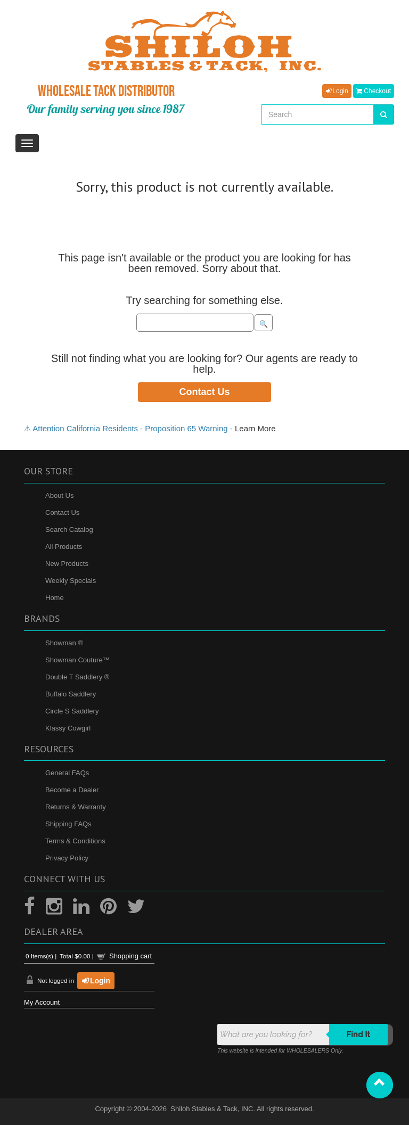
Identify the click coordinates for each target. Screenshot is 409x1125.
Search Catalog (69, 529)
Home (54, 598)
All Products (63, 547)
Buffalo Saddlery (70, 694)
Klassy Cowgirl (68, 728)
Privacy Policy (66, 858)
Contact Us (204, 392)
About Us (59, 495)
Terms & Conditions (75, 841)
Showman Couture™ (77, 660)
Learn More (255, 428)
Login (336, 91)
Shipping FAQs (68, 824)
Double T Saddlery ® (77, 677)
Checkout (373, 91)
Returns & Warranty (75, 807)
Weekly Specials (70, 581)
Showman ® (64, 643)
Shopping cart (130, 956)
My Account (42, 1002)
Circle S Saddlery (72, 711)
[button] (379, 1085)
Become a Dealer (72, 790)
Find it (359, 1034)
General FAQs (67, 773)
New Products (66, 564)
